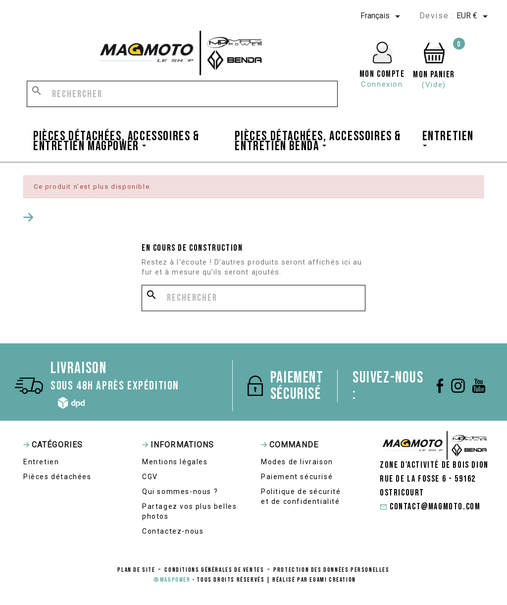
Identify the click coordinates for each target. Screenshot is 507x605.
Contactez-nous (172, 531)
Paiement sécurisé (297, 477)
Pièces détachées (57, 477)
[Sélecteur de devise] (473, 16)
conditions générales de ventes (214, 570)
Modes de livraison (297, 462)
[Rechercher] (182, 94)
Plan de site (136, 570)
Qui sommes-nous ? (180, 491)
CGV (150, 477)
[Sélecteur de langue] (382, 16)
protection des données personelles (331, 570)
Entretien (41, 462)
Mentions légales (175, 462)
